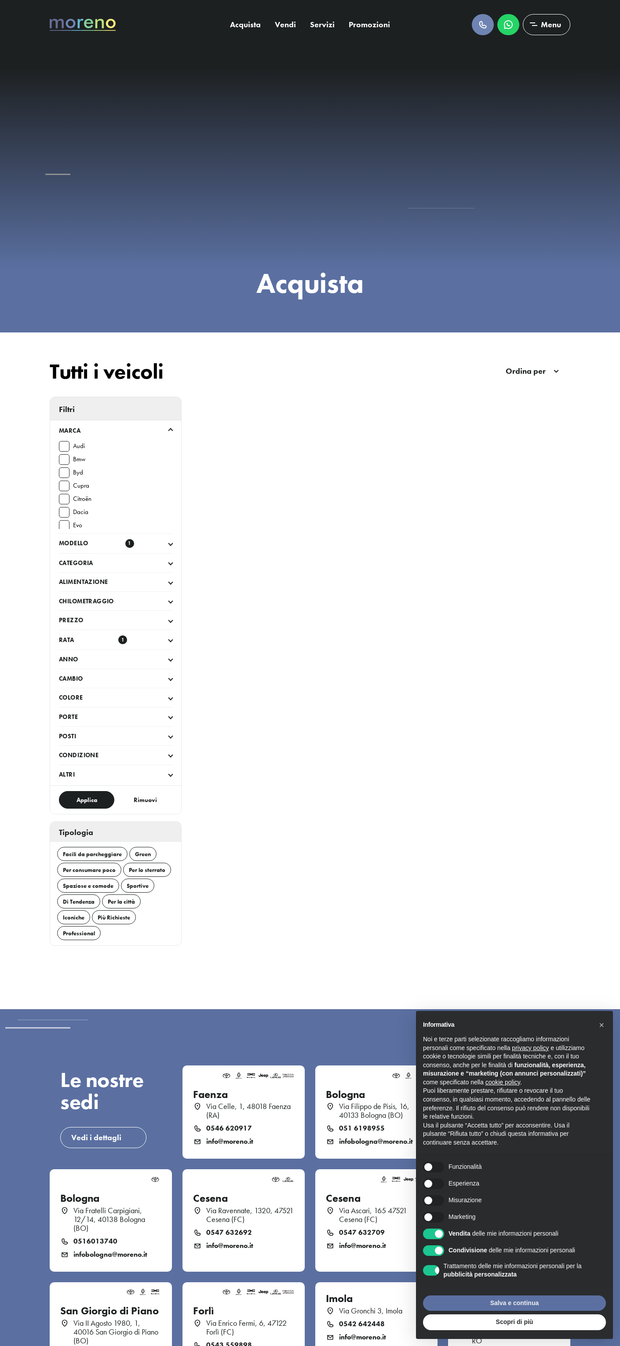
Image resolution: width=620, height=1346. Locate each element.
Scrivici (508, 24)
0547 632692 (229, 1232)
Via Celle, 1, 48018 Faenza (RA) (248, 1111)
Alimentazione (83, 582)
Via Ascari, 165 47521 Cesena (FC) (373, 1215)
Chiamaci (483, 24)
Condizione (78, 755)
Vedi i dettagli (96, 1137)
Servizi (322, 24)
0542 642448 (362, 1324)
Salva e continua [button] (514, 1302)
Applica (87, 800)
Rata (93, 639)
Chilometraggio (86, 601)
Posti (67, 736)
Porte (68, 717)
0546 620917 (229, 1128)
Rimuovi (145, 800)
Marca (69, 430)
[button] (601, 1025)
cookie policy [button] (502, 1082)
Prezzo (71, 620)
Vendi (285, 24)
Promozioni (369, 24)
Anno (68, 659)
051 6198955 (362, 1128)
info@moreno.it (229, 1141)
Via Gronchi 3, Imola (370, 1310)
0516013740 (95, 1241)
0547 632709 (362, 1232)
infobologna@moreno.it (376, 1141)
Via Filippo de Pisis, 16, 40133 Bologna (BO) (374, 1111)
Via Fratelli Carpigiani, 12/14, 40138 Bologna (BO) (109, 1219)
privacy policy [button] (530, 1047)
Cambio (71, 678)
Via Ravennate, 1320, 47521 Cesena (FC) (250, 1215)
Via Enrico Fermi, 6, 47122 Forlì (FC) (246, 1327)
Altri (67, 774)
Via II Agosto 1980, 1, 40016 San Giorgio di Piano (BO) (115, 1332)
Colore (71, 697)
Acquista (245, 24)
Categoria (76, 563)
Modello (96, 543)
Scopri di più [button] (514, 1321)
